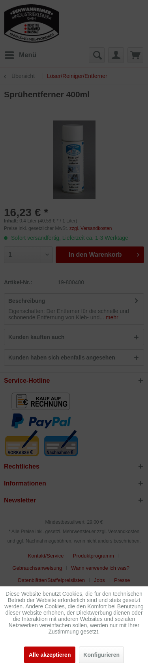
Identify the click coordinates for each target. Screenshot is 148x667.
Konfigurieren (101, 655)
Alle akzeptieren (50, 655)
